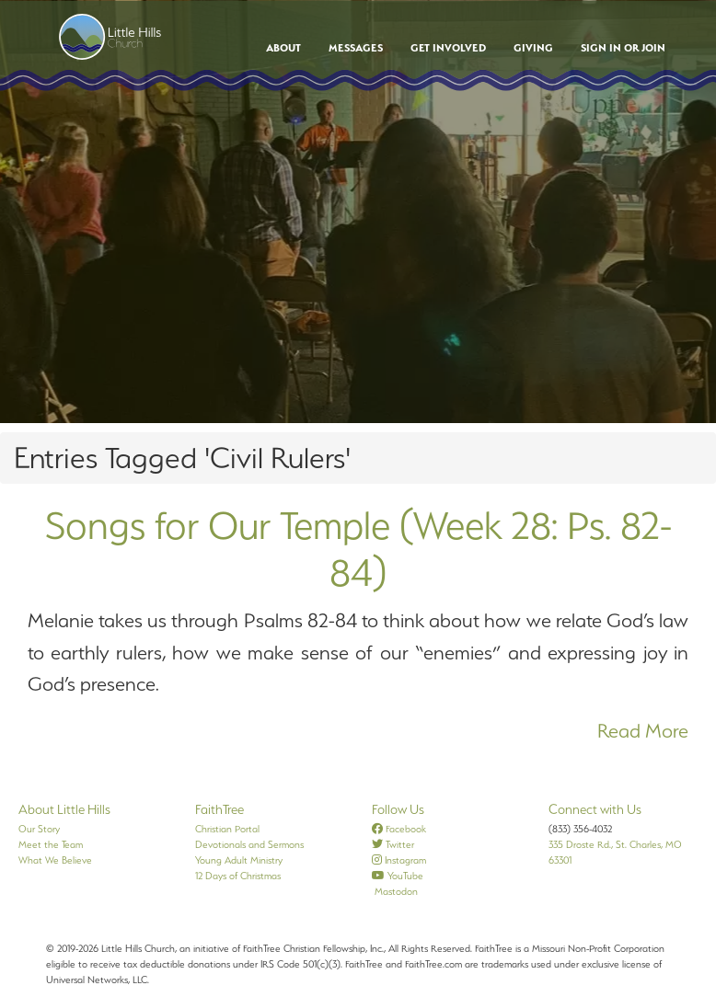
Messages (356, 47)
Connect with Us (595, 809)
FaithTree (219, 809)
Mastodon (395, 891)
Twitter (393, 844)
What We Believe (55, 859)
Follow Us (398, 809)
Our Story (39, 828)
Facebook (399, 828)
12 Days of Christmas (238, 875)
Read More (642, 730)
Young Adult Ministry (239, 859)
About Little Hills (64, 809)
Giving (533, 47)
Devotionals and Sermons (249, 844)
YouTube (397, 875)
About (283, 47)
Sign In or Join (623, 47)
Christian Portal (227, 828)
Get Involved (448, 47)
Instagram (399, 859)
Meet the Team (50, 844)
